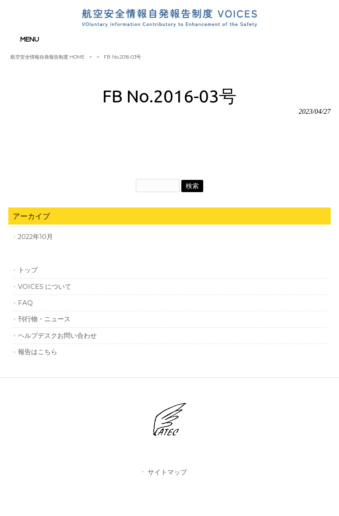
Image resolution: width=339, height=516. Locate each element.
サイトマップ (167, 472)
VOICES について (44, 287)
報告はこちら (37, 352)
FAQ (25, 303)
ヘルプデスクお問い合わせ (57, 336)
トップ (28, 270)
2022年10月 (35, 237)
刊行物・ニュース (44, 319)
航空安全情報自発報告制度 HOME (48, 57)
